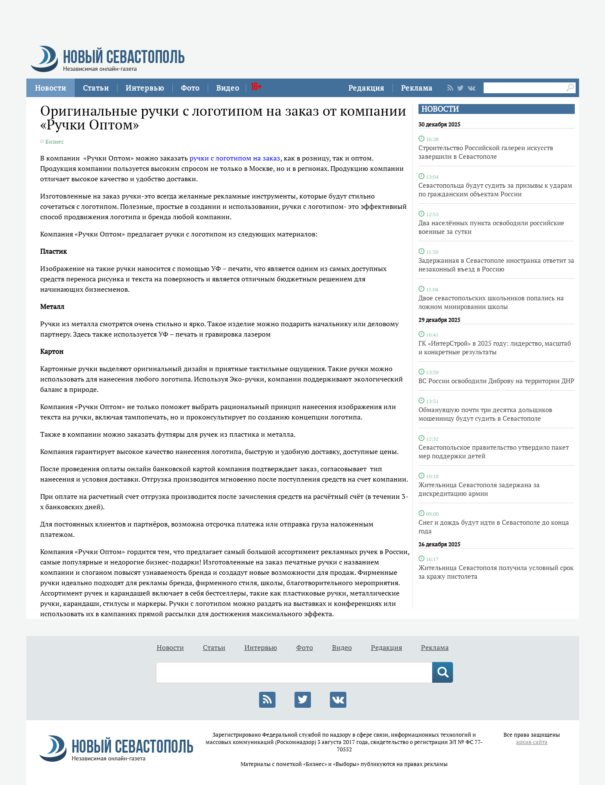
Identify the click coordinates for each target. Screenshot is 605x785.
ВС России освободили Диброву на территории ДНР (496, 380)
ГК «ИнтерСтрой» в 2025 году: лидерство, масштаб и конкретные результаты (494, 347)
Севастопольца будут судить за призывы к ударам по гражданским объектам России (495, 189)
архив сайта (532, 742)
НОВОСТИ (440, 109)
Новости (50, 88)
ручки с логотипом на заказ (235, 158)
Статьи (96, 88)
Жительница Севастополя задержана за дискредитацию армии (479, 489)
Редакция (366, 88)
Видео (227, 88)
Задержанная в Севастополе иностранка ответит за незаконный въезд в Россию (496, 264)
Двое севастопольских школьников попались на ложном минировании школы (491, 302)
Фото (190, 88)
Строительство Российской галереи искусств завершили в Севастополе (485, 152)
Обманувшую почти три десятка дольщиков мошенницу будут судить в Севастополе (485, 413)
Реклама (417, 88)
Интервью (145, 88)
